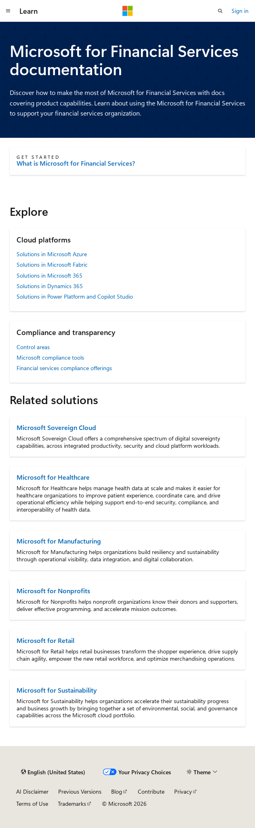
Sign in (240, 11)
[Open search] (220, 11)
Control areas (33, 347)
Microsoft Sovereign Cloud (56, 427)
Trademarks (72, 803)
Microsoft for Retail (45, 640)
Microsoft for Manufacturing (59, 541)
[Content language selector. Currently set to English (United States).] (53, 772)
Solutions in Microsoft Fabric (52, 264)
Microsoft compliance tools (50, 357)
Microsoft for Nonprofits (53, 590)
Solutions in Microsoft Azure (52, 254)
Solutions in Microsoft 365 (49, 275)
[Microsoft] (127, 11)
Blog (116, 791)
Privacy (183, 791)
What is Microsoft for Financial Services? (76, 163)
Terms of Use (32, 803)
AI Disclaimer (32, 791)
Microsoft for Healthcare (53, 477)
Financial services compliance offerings (64, 368)
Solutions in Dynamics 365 (50, 286)
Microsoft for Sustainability (57, 690)
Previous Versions (79, 791)
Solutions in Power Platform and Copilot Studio (75, 296)
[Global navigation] (8, 11)
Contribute (151, 791)
